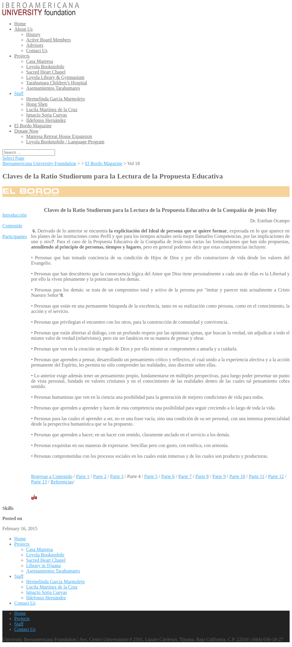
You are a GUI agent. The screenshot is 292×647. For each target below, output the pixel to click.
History (33, 34)
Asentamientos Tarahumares (53, 88)
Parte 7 (185, 476)
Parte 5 (151, 476)
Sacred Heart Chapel (45, 72)
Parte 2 (99, 476)
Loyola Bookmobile (45, 66)
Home (20, 23)
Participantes (14, 236)
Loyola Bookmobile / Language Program (65, 141)
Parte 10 (237, 476)
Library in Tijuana (43, 565)
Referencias (62, 481)
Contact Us (37, 50)
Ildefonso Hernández (46, 120)
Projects (22, 55)
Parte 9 (219, 476)
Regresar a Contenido (52, 476)
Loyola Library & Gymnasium (55, 77)
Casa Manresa (39, 61)
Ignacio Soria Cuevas (46, 114)
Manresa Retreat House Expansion (59, 136)
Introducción (14, 215)
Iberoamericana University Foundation (39, 163)
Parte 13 (39, 481)
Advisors (34, 45)
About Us (23, 29)
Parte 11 (256, 476)
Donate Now (26, 131)
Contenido (12, 225)
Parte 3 (116, 476)
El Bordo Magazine (32, 125)
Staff (18, 93)
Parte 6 (168, 476)
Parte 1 (83, 476)
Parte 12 (276, 476)
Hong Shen (37, 104)
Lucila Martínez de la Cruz (51, 109)
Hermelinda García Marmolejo (55, 98)
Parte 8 (202, 476)
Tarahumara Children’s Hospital (56, 82)
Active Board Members (48, 39)
